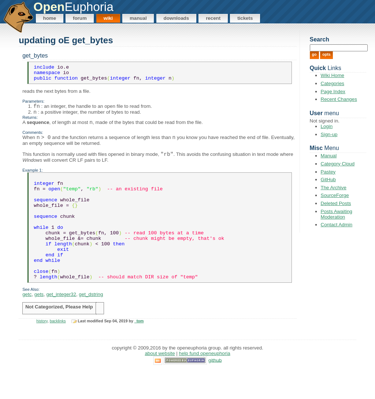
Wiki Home (332, 75)
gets (39, 323)
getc (26, 323)
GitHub (328, 179)
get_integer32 (61, 323)
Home (49, 18)
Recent (213, 18)
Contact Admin (337, 224)
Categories (332, 83)
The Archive (333, 187)
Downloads (176, 18)
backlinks (58, 350)
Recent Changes (339, 99)
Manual (138, 18)
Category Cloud (338, 163)
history (42, 350)
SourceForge (335, 195)
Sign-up (329, 134)
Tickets (245, 18)
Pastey (328, 172)
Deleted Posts (336, 203)
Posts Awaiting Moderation (336, 214)
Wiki (108, 18)
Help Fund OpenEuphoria (204, 382)
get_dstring (91, 323)
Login (327, 126)
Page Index (333, 91)
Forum (80, 18)
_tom (139, 350)
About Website (160, 382)
